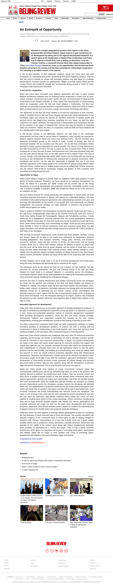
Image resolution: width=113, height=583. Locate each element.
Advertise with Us (94, 566)
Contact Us (92, 563)
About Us (92, 560)
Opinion (23, 18)
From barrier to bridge (29, 464)
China (15, 18)
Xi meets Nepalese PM (30, 470)
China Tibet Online (38, 579)
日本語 (73, 1)
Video (56, 18)
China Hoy (40, 577)
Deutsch (57, 1)
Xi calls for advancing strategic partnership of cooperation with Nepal (46, 460)
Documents (76, 18)
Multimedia (65, 18)
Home (8, 18)
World (31, 18)
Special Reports (88, 18)
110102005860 (94, 582)
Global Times (70, 579)
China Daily (19, 579)
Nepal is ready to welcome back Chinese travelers (40, 467)
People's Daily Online (66, 577)
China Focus (62, 560)
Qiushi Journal (82, 579)
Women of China (80, 577)
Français (66, 1)
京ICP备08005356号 (75, 582)
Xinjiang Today (101, 18)
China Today (30, 577)
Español (49, 1)
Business (39, 18)
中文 (42, 1)
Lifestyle (48, 18)
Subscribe (109, 14)
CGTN (27, 579)
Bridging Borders (28, 457)
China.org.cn (19, 577)
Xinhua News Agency (96, 577)
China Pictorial (51, 577)
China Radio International (55, 579)
